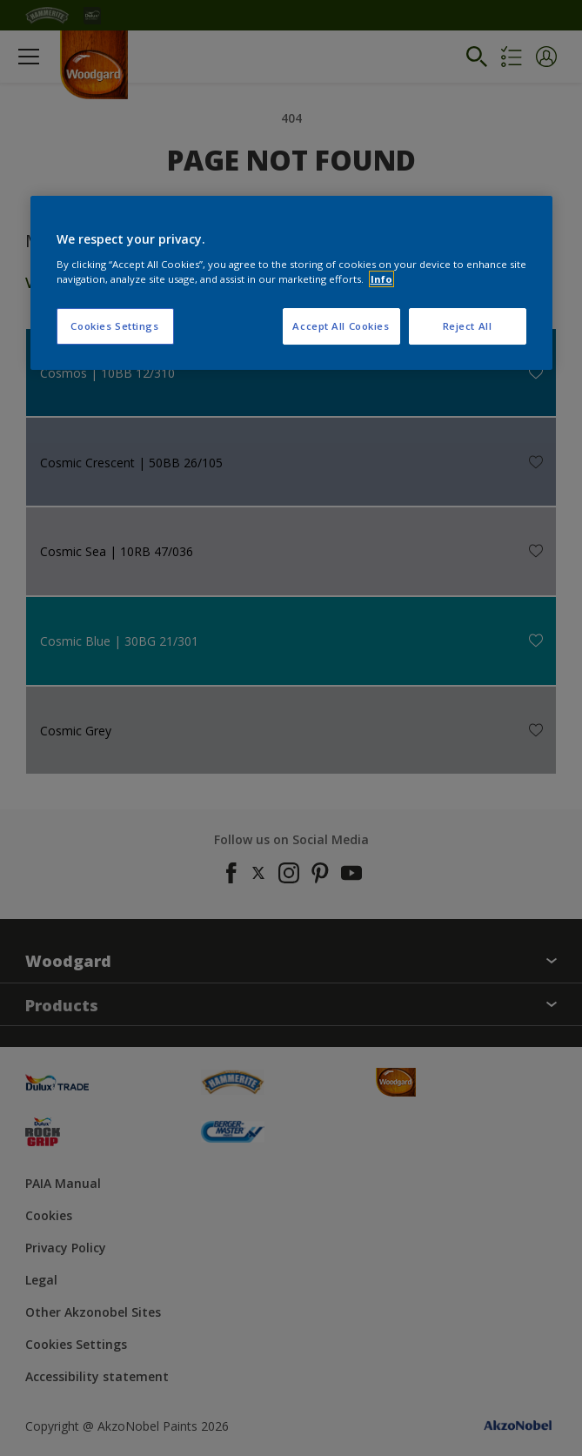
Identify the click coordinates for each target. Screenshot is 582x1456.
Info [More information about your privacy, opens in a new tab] (381, 278)
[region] (291, 283)
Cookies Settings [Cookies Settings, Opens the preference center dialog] (114, 325)
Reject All (467, 325)
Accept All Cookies (340, 325)
